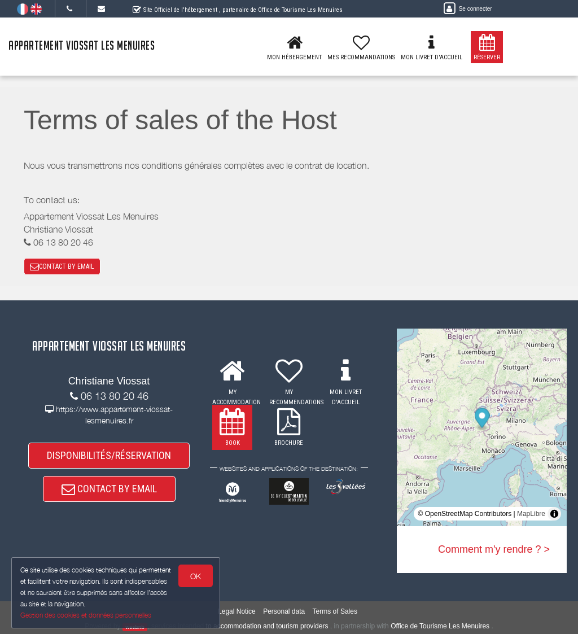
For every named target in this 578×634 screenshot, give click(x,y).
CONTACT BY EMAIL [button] (62, 266)
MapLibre (531, 514)
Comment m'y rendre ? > (494, 549)
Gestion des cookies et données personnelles (85, 615)
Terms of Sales (335, 611)
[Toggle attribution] (554, 514)
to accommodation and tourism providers (267, 626)
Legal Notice (237, 611)
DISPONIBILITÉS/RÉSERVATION (109, 455)
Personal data (284, 611)
